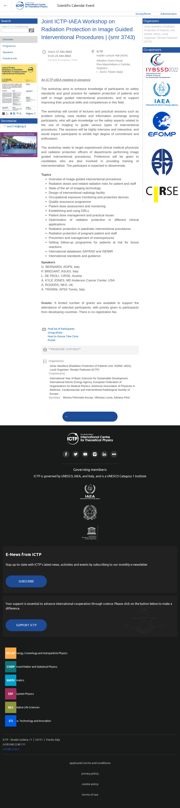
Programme (9, 46)
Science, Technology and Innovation (30, 720)
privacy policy (90, 773)
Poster (52, 340)
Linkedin (104, 454)
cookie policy (90, 784)
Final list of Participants (61, 328)
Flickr (114, 454)
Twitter (75, 454)
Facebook (66, 454)
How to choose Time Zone (63, 336)
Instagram (95, 454)
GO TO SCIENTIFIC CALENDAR (91, 416)
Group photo (55, 332)
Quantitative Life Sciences (24, 707)
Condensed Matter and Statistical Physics (33, 666)
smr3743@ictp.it (16, 126)
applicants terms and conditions (90, 763)
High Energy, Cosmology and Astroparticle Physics (38, 653)
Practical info (10, 58)
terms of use (90, 794)
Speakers (8, 52)
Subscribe (26, 581)
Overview (8, 39)
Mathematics (16, 680)
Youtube (85, 454)
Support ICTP (26, 625)
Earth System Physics (21, 693)
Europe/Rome (143, 13)
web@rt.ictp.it (11, 749)
